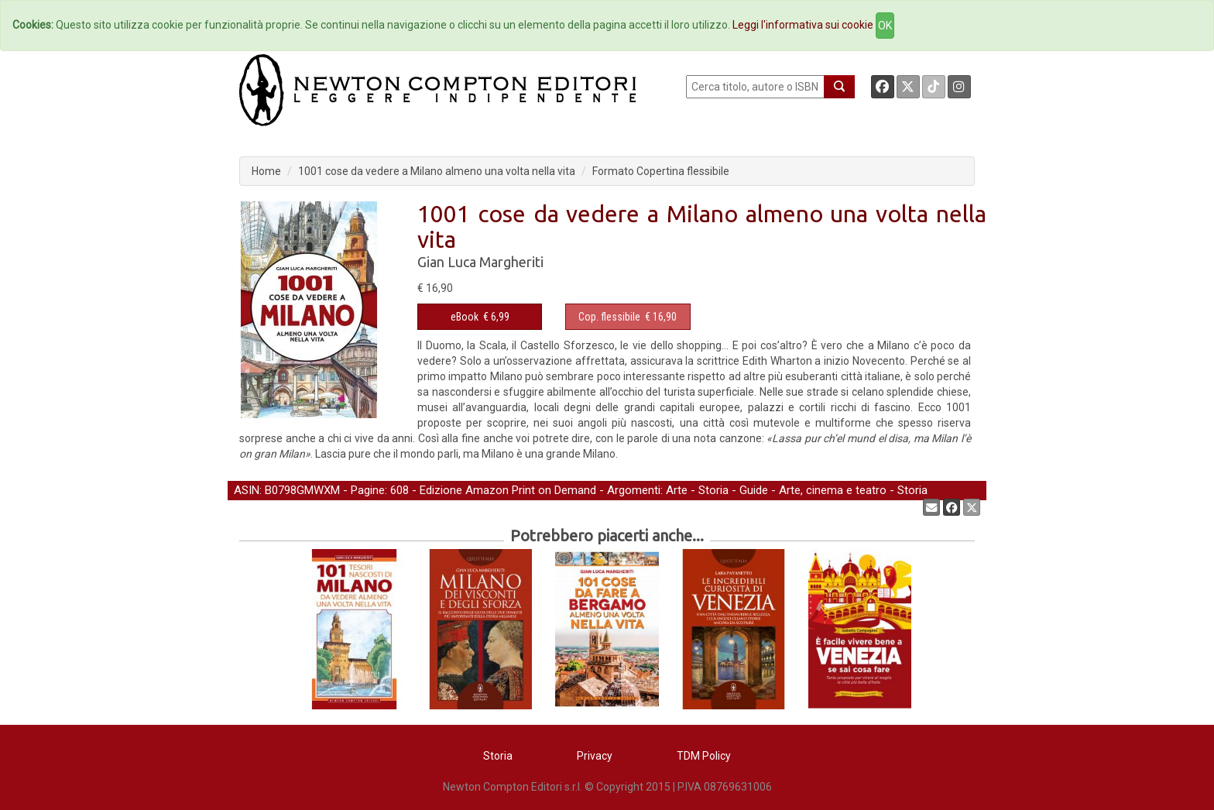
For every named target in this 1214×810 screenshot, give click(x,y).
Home (266, 171)
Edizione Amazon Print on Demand (508, 490)
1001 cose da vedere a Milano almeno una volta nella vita (436, 171)
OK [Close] (885, 25)
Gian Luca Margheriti (480, 261)
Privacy (594, 756)
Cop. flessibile (609, 317)
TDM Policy (704, 756)
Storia (713, 490)
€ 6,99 (480, 317)
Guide (753, 490)
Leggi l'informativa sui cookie (802, 25)
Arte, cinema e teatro (832, 490)
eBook (464, 317)
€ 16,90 (627, 317)
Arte (677, 490)
